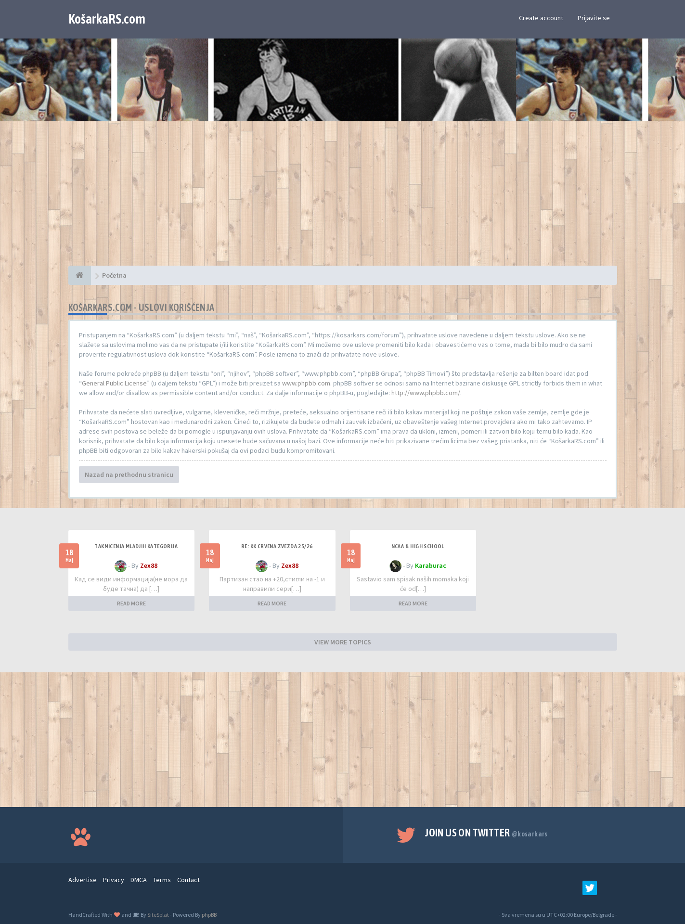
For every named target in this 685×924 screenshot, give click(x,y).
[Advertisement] (342, 198)
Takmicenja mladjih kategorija (136, 546)
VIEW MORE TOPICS (342, 642)
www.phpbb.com (306, 383)
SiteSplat (157, 914)
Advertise (82, 879)
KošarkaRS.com (106, 18)
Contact (188, 879)
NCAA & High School (417, 546)
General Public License (114, 383)
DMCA (138, 879)
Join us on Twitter (486, 832)
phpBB (209, 914)
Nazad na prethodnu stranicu (129, 474)
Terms (162, 879)
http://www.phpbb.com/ (425, 392)
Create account (541, 17)
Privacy (113, 879)
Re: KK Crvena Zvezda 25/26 (276, 546)
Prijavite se (594, 17)
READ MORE (131, 603)
